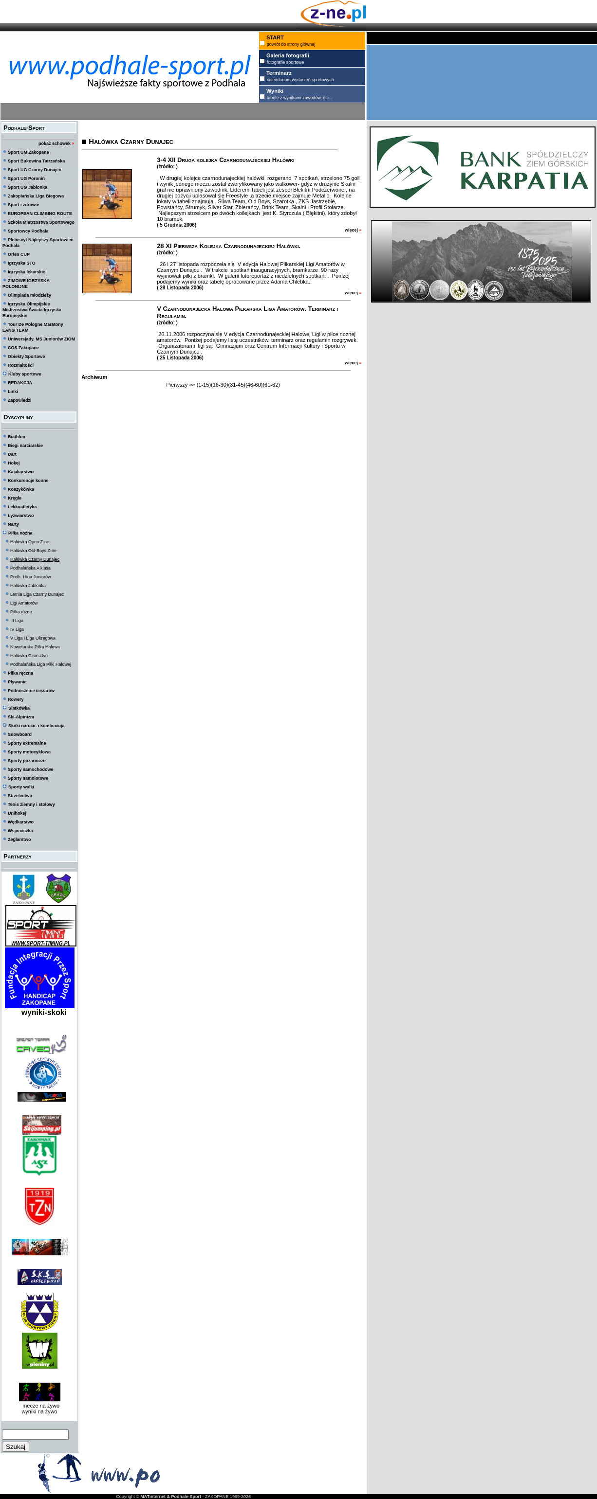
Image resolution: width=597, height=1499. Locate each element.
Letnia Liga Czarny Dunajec (37, 594)
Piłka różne (21, 611)
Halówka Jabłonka (28, 585)
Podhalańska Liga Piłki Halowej (40, 664)
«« (192, 385)
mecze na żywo (39, 1406)
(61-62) (271, 385)
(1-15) (204, 385)
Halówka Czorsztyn (29, 655)
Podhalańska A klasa (30, 568)
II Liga (16, 620)
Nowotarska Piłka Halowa (35, 646)
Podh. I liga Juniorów (30, 576)
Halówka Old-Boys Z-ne (33, 550)
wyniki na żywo (39, 1411)
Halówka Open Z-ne (29, 541)
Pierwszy (176, 385)
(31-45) (236, 385)
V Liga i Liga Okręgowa (33, 638)
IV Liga (17, 629)
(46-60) (253, 385)
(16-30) (219, 385)
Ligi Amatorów (24, 603)
